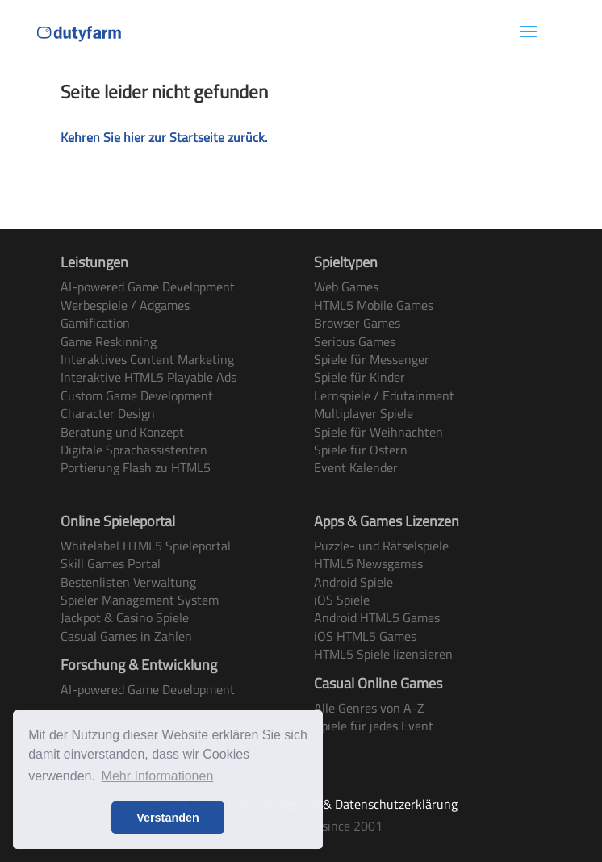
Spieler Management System (140, 599)
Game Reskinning (109, 341)
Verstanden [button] (167, 817)
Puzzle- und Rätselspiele (381, 545)
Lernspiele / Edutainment (384, 395)
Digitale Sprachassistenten (134, 449)
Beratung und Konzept (122, 431)
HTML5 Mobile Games (373, 305)
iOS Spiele (342, 599)
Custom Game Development (137, 395)
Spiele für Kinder (359, 377)
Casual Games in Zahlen (126, 636)
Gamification (95, 323)
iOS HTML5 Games (365, 636)
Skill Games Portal (111, 563)
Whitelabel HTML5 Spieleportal (146, 545)
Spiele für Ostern (361, 449)
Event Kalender (356, 467)
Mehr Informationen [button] (158, 776)
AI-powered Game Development (148, 286)
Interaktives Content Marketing (147, 359)
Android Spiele (353, 582)
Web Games (346, 286)
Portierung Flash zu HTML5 (136, 467)
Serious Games (354, 341)
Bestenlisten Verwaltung (128, 582)
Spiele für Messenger (371, 359)
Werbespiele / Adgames (125, 305)
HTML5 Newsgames (368, 563)
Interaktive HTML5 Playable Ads (148, 377)
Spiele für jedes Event (373, 725)
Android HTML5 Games (377, 617)
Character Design (108, 413)
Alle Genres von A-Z (369, 708)
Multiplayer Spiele (363, 413)
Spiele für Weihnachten (378, 431)
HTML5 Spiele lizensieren (383, 653)
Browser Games (357, 323)
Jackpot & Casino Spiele (125, 617)
